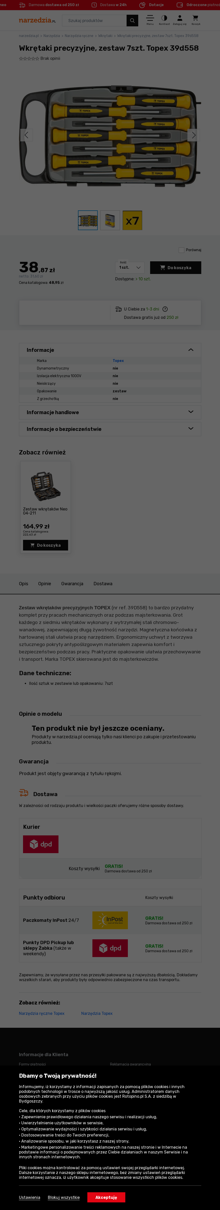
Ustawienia (29, 1197)
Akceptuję (106, 1197)
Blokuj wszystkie (64, 1197)
